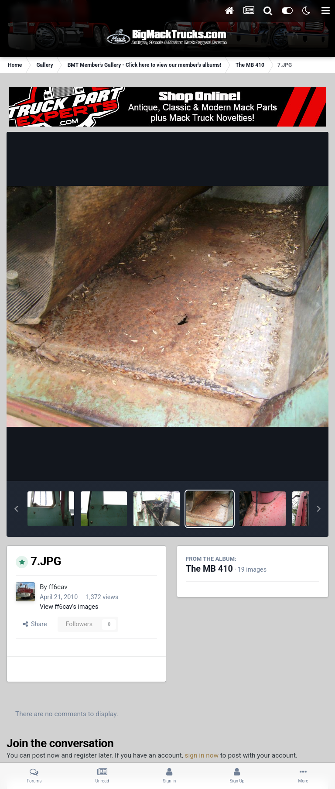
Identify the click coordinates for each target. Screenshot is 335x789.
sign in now (202, 755)
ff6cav (58, 587)
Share (35, 624)
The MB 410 (209, 569)
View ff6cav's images (69, 606)
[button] (16, 508)
